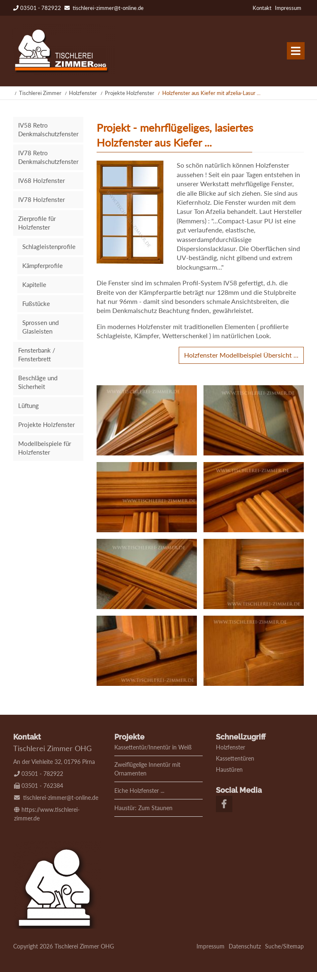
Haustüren (229, 769)
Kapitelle (34, 284)
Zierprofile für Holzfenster (37, 223)
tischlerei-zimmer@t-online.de (108, 8)
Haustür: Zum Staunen (143, 807)
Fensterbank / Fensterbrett (36, 354)
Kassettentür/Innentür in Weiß (153, 747)
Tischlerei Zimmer (40, 93)
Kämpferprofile (42, 265)
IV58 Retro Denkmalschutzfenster (48, 129)
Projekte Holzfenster (129, 93)
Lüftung (28, 405)
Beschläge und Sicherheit (37, 382)
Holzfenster (83, 93)
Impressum (288, 8)
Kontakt (262, 8)
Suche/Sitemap (284, 946)
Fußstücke (36, 303)
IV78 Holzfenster (41, 199)
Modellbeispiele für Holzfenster (44, 448)
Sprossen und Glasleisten (40, 327)
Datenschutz (245, 946)
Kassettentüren (235, 758)
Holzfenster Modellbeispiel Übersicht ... (241, 355)
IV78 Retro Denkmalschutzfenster (48, 157)
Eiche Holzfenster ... (139, 790)
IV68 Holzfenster (41, 180)
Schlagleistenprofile (49, 246)
